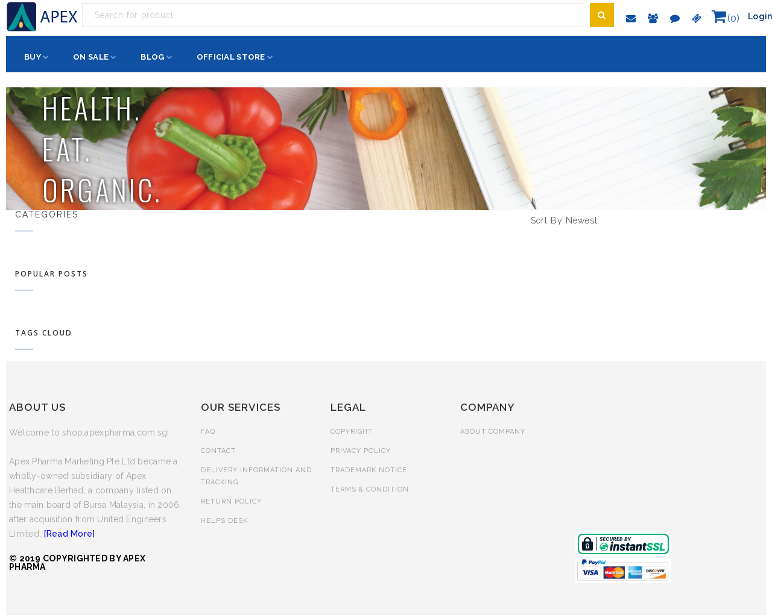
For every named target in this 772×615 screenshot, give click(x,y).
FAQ (208, 431)
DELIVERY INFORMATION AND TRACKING (256, 476)
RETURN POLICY (231, 501)
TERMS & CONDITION (370, 489)
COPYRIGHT (352, 431)
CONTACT (218, 451)
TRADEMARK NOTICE (369, 470)
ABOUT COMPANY (492, 431)
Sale (91, 56)
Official (231, 56)
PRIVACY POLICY (361, 451)
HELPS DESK (224, 521)
